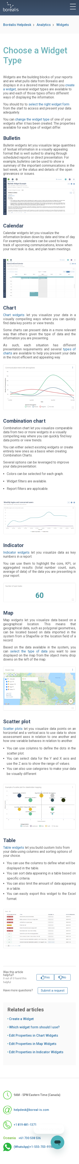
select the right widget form (48, 104)
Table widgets (13, 848)
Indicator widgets (16, 552)
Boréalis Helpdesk (17, 25)
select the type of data (29, 651)
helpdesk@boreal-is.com (26, 1110)
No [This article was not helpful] (64, 977)
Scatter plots (13, 729)
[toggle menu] (73, 6)
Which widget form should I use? (34, 1027)
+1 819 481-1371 (19, 1125)
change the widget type (32, 119)
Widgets (62, 25)
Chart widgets (13, 315)
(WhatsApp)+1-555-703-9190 (28, 1147)
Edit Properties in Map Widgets (32, 1044)
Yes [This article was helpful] (47, 977)
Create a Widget (21, 1019)
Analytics (44, 25)
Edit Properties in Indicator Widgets (36, 1052)
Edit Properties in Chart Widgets (33, 1035)
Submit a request (52, 990)
